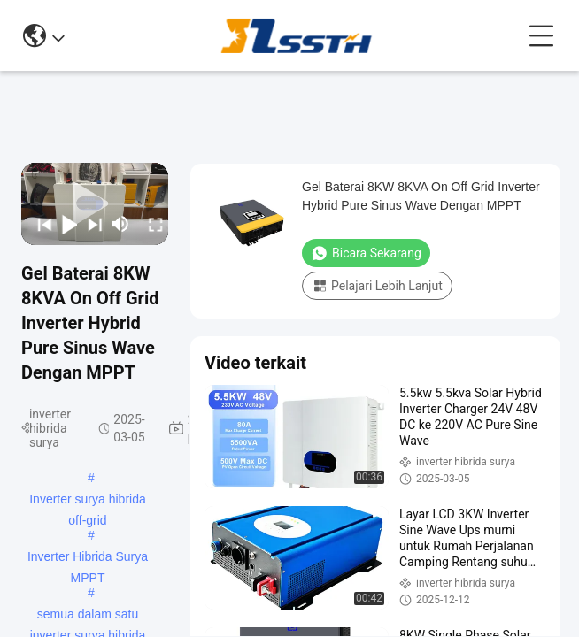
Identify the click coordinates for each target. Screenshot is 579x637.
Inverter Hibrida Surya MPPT (87, 558)
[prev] (39, 224)
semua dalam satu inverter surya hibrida (88, 616)
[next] (90, 224)
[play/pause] (65, 224)
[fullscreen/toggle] (151, 224)
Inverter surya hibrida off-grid (87, 501)
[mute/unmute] (120, 224)
